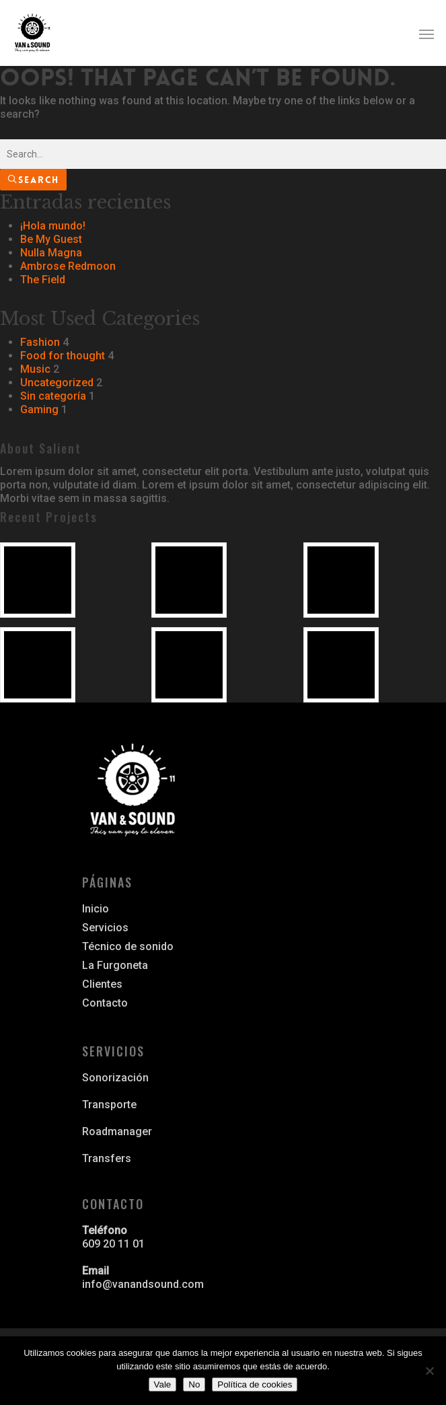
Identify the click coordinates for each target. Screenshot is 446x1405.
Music (35, 369)
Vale (163, 1384)
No (194, 1384)
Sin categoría (53, 396)
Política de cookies (254, 1384)
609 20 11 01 (113, 1243)
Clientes (102, 984)
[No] (429, 1370)
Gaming (39, 409)
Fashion (40, 342)
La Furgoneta (115, 965)
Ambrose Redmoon (68, 266)
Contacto (105, 1003)
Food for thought (62, 355)
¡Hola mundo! (52, 225)
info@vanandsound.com (143, 1284)
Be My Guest (51, 239)
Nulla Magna (51, 252)
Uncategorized (57, 382)
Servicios (105, 927)
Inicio (95, 908)
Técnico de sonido (128, 946)
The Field (42, 279)
